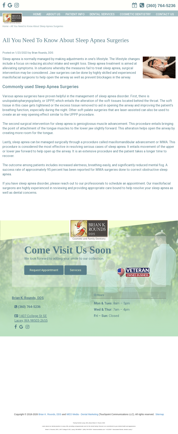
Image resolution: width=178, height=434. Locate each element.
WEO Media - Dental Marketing (82, 414)
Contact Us (165, 14)
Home (37, 14)
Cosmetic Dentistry (135, 14)
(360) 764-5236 (29, 307)
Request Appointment (44, 270)
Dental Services (102, 14)
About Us (53, 14)
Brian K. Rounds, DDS (28, 298)
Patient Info (75, 14)
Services (75, 270)
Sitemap (160, 414)
